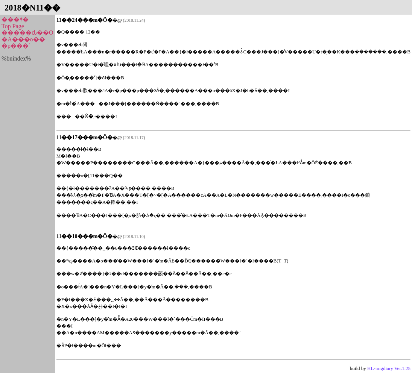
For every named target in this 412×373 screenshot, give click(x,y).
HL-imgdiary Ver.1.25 (388, 368)
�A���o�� (23, 39)
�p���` (16, 45)
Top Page (13, 26)
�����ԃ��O (27, 32)
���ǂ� (15, 19)
